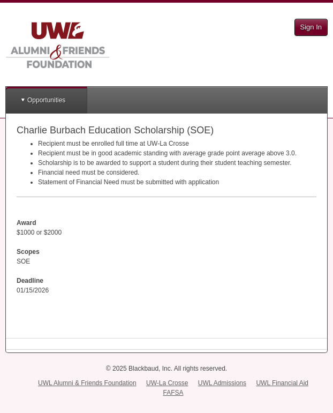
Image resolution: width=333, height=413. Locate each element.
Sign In (311, 27)
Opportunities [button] (46, 100)
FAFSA (173, 392)
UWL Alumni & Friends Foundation (87, 383)
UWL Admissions (222, 383)
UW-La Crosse (167, 383)
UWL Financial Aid (282, 383)
